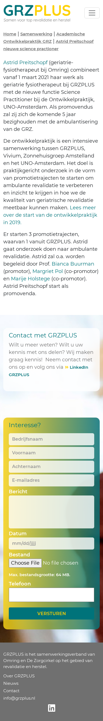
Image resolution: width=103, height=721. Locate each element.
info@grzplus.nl (19, 698)
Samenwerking (36, 33)
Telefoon (20, 584)
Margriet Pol (47, 271)
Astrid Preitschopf (25, 63)
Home (9, 33)
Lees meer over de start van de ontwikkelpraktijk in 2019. (50, 215)
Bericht (18, 492)
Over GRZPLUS (19, 675)
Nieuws (10, 683)
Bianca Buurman (73, 264)
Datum (18, 534)
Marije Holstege (30, 279)
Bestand (19, 555)
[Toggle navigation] (92, 12)
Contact (11, 690)
